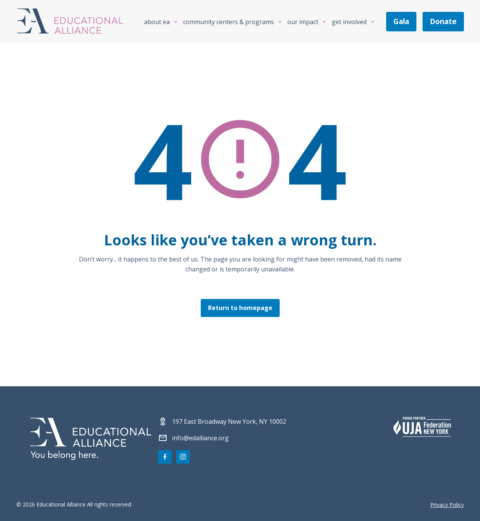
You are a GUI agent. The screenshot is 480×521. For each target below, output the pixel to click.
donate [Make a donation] (443, 21)
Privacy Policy (447, 504)
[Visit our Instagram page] (183, 457)
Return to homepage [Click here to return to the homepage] (240, 308)
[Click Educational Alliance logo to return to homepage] (70, 22)
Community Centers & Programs (228, 22)
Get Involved (349, 22)
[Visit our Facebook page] (165, 457)
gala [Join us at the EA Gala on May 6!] (401, 21)
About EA (157, 22)
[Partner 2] (422, 427)
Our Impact (302, 22)
